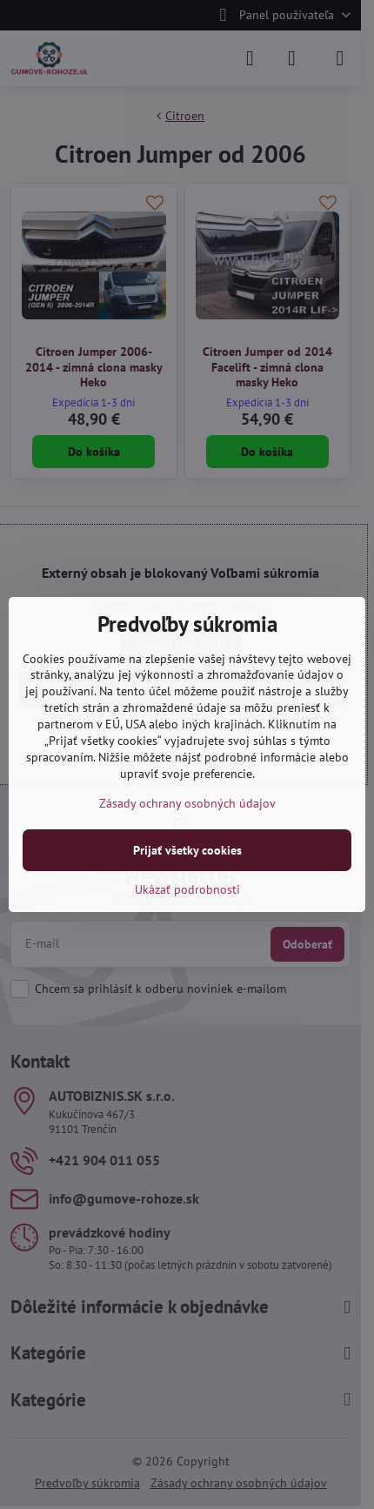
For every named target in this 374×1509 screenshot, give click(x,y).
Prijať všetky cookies (187, 850)
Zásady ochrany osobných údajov (187, 803)
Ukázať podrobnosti (187, 889)
